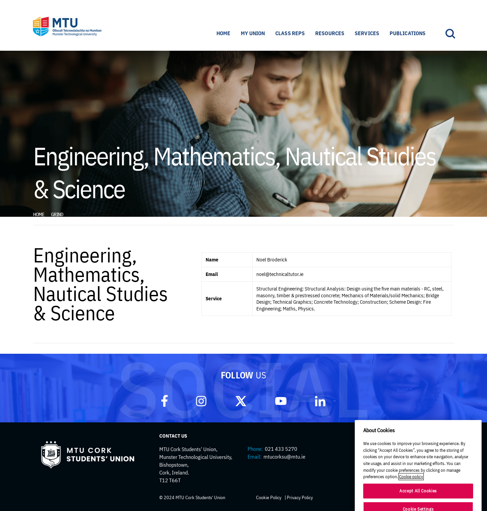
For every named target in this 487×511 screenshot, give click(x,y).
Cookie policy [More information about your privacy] (411, 500)
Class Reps (290, 33)
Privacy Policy (300, 497)
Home (223, 33)
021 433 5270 (281, 448)
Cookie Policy (268, 497)
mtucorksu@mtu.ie (284, 456)
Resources (329, 33)
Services (367, 33)
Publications (408, 33)
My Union (253, 33)
